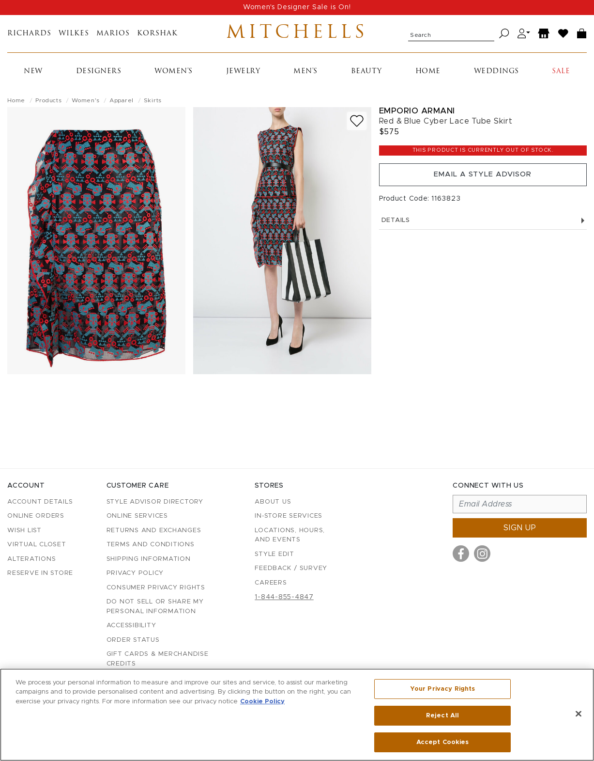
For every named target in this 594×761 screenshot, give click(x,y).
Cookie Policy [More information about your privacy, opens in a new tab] (262, 702)
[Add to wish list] (356, 129)
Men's (305, 79)
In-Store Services (288, 516)
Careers (271, 583)
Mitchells (297, 38)
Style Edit (274, 554)
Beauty (366, 79)
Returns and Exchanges (154, 530)
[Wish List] (563, 38)
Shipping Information (149, 559)
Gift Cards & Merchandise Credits (158, 659)
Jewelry (243, 79)
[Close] (578, 714)
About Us (273, 502)
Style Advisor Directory (155, 502)
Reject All (442, 716)
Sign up (519, 528)
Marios (113, 38)
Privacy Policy (135, 573)
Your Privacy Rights (442, 691)
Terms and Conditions (151, 544)
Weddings (496, 79)
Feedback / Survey (291, 568)
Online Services (137, 516)
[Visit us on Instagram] (482, 553)
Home (428, 79)
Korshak (157, 38)
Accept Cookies (442, 741)
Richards (29, 38)
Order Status (133, 640)
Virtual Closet (36, 544)
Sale (561, 79)
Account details (40, 502)
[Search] (504, 38)
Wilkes (74, 38)
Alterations (31, 559)
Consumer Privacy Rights (156, 588)
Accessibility (131, 625)
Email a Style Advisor (483, 186)
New (33, 79)
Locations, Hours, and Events (290, 535)
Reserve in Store (40, 573)
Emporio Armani (417, 119)
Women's (173, 79)
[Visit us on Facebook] (461, 553)
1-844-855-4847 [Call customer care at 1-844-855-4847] (284, 597)
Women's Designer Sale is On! (297, 7)
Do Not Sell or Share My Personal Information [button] (155, 607)
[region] (297, 715)
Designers (99, 79)
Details (482, 234)
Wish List (24, 530)
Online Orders (35, 516)
